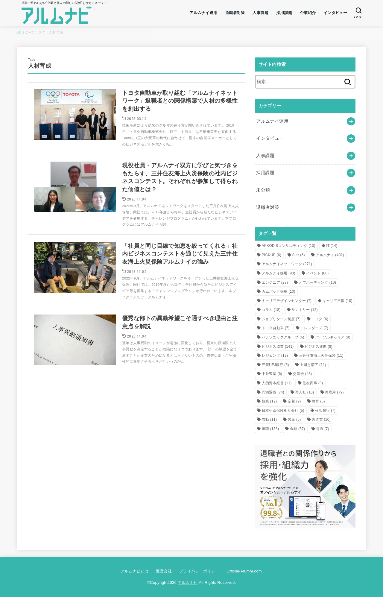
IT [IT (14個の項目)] (331, 246)
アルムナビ (188, 582)
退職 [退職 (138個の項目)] (270, 429)
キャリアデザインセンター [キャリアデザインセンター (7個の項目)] (287, 301)
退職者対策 (235, 12)
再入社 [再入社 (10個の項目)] (304, 392)
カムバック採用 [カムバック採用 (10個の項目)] (278, 291)
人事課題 (260, 12)
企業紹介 (308, 12)
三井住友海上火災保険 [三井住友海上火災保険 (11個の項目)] (321, 355)
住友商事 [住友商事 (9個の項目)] (313, 383)
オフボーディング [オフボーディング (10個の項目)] (317, 282)
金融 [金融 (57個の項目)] (297, 429)
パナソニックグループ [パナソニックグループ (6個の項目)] (283, 337)
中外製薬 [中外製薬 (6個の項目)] (272, 374)
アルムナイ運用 (203, 12)
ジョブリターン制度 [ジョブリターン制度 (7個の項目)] (281, 319)
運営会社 (164, 571)
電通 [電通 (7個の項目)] (322, 429)
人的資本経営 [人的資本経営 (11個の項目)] (277, 383)
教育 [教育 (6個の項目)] (318, 401)
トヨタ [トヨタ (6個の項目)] (319, 319)
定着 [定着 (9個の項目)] (294, 401)
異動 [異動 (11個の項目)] (269, 419)
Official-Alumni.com (244, 571)
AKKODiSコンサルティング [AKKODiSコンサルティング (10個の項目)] (288, 246)
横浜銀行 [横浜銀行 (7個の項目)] (325, 410)
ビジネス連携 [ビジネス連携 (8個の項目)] (318, 346)
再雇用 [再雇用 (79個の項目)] (334, 392)
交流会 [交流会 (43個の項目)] (302, 374)
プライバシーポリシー (199, 571)
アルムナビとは (134, 571)
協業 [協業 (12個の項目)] (269, 401)
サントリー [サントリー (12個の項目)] (304, 310)
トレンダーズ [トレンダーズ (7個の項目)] (314, 328)
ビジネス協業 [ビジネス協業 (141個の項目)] (278, 346)
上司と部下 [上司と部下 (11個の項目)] (313, 365)
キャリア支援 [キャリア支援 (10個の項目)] (337, 301)
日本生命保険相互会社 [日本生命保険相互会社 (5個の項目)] (283, 410)
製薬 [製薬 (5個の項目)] (294, 419)
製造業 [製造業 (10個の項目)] (321, 419)
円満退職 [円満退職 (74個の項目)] (273, 392)
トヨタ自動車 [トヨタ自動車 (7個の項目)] (276, 328)
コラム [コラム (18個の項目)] (271, 310)
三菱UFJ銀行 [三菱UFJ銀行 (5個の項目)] (275, 365)
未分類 (263, 190)
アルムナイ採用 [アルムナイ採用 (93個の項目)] (278, 273)
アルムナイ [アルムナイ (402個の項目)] (330, 255)
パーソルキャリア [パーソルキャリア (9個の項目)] (332, 337)
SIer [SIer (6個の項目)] (298, 255)
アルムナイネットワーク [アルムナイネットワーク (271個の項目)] (287, 264)
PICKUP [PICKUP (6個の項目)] (271, 255)
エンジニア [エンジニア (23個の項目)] (275, 282)
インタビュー (335, 12)
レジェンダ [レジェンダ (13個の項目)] (275, 355)
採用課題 (284, 12)
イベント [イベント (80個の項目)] (317, 273)
